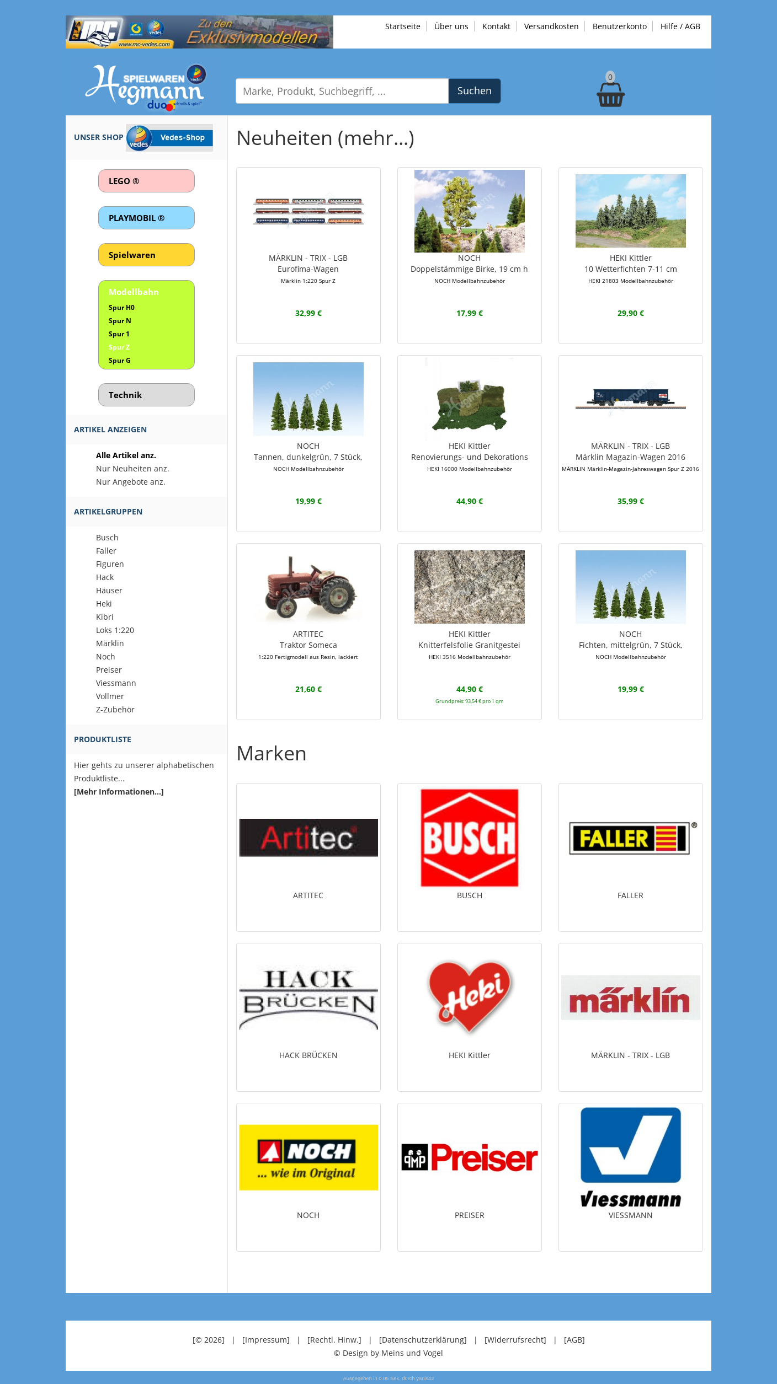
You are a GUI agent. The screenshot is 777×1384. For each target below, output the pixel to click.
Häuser (109, 590)
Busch (107, 537)
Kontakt (496, 26)
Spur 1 (119, 334)
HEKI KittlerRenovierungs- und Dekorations (469, 457)
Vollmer (110, 696)
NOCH (308, 1215)
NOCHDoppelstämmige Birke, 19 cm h (469, 269)
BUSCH (469, 895)
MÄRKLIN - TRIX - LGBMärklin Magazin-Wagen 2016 (630, 457)
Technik (125, 394)
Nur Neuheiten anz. (132, 468)
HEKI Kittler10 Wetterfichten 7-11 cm (630, 269)
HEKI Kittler (470, 1055)
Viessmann (116, 683)
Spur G (120, 360)
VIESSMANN (631, 1215)
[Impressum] (266, 1339)
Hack (105, 577)
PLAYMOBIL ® (136, 217)
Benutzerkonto (620, 26)
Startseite (403, 26)
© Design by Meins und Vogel (388, 1353)
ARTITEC (308, 895)
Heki (104, 603)
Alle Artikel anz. (126, 455)
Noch (105, 656)
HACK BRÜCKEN (308, 1055)
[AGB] (574, 1339)
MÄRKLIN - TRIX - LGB (630, 1055)
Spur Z (119, 347)
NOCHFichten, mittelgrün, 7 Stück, (631, 645)
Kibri (105, 616)
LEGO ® (124, 180)
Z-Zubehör (115, 709)
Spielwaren (132, 254)
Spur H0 (122, 307)
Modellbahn (134, 291)
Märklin (110, 643)
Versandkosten (551, 26)
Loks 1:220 (115, 630)
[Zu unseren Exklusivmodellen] (199, 31)
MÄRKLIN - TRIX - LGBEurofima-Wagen (308, 269)
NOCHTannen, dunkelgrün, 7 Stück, (308, 457)
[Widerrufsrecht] (515, 1339)
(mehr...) (376, 137)
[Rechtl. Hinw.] (334, 1339)
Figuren (110, 564)
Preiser (109, 669)
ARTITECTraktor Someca (308, 645)
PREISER (470, 1215)
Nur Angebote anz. (131, 481)
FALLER (630, 895)
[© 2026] (209, 1339)
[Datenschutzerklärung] (423, 1339)
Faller (106, 550)
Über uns (451, 26)
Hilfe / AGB (680, 26)
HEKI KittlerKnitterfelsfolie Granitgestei (469, 645)
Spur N (120, 320)
